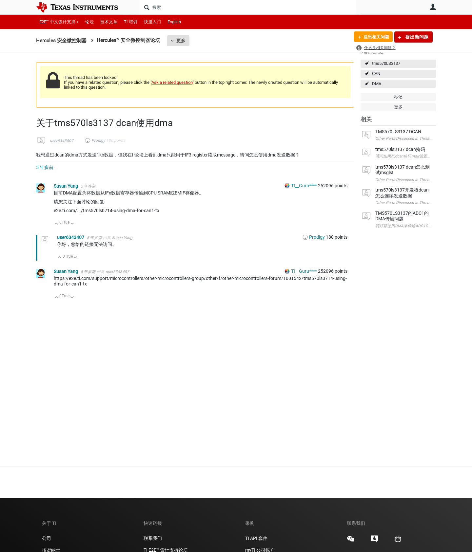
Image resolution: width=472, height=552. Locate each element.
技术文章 (108, 21)
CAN (376, 73)
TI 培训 (130, 21)
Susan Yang (66, 186)
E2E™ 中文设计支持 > (59, 21)
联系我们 (153, 538)
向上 (56, 224)
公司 (46, 538)
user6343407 (61, 140)
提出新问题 (416, 37)
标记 (398, 96)
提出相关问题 (374, 37)
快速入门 (152, 21)
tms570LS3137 (386, 63)
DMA (376, 83)
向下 (72, 224)
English (174, 21)
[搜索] (247, 7)
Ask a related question (171, 82)
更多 (181, 40)
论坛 (89, 21)
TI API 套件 (256, 538)
